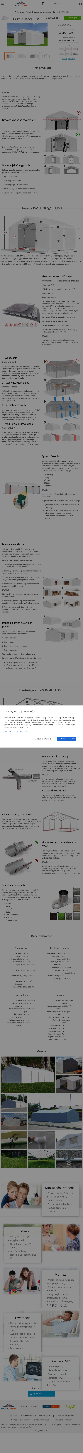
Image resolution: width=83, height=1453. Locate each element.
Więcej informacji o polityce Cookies (16, 731)
